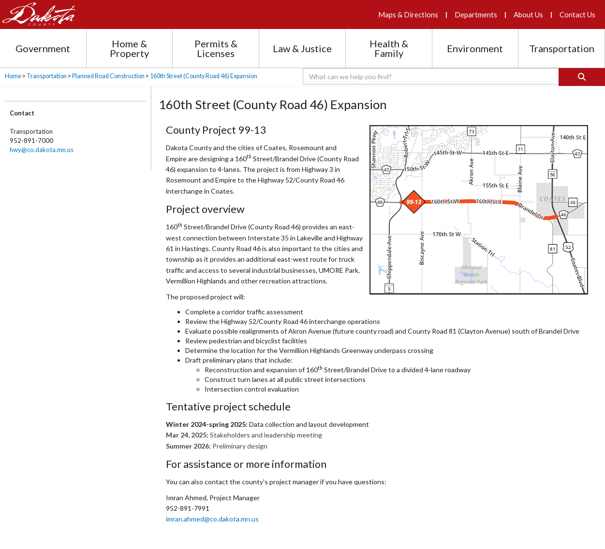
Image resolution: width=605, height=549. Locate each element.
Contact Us (577, 14)
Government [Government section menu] (42, 48)
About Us (528, 14)
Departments (476, 14)
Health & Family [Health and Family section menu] (388, 48)
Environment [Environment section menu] (475, 48)
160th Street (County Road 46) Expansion (203, 76)
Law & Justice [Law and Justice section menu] (302, 48)
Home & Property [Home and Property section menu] (129, 48)
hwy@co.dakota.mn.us (42, 150)
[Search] (582, 77)
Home (13, 76)
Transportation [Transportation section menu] (561, 48)
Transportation (47, 76)
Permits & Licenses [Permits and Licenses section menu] (215, 48)
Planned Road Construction (108, 76)
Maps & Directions (408, 14)
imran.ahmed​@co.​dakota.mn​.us (212, 519)
